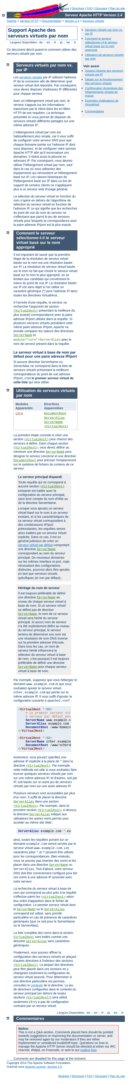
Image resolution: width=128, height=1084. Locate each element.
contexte (37, 985)
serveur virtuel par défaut (35, 545)
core (19, 413)
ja (61, 42)
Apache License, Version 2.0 (43, 1066)
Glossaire (101, 8)
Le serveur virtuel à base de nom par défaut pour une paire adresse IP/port (45, 354)
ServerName (22, 335)
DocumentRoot (55, 413)
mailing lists (88, 1050)
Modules (63, 1076)
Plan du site (117, 8)
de (40, 42)
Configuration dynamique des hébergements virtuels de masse (104, 91)
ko (68, 42)
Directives (78, 8)
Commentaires (94, 111)
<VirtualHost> (25, 310)
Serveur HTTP (29, 21)
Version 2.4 (72, 21)
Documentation (51, 21)
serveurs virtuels (30, 77)
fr (55, 42)
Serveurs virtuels (93, 21)
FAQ (90, 8)
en (48, 42)
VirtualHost (23, 937)
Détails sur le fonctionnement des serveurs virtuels (104, 81)
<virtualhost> (53, 897)
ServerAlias (54, 418)
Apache (12, 21)
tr (75, 42)
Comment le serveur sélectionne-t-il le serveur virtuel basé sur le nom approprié (101, 44)
